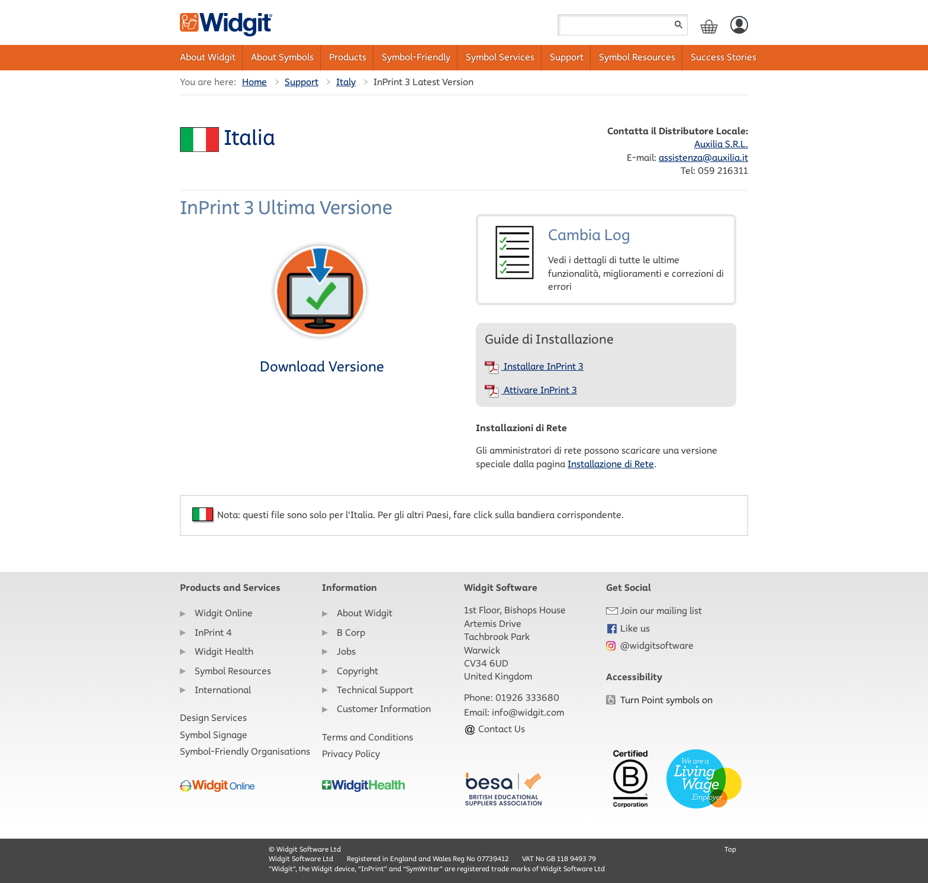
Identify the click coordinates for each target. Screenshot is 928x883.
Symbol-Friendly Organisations (245, 751)
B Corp (351, 632)
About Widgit (208, 57)
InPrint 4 (213, 632)
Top (730, 849)
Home (254, 82)
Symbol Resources (637, 57)
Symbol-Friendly (416, 57)
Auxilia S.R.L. (721, 144)
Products (347, 57)
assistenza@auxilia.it (703, 157)
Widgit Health (224, 651)
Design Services (213, 717)
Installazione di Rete (611, 464)
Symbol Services (500, 57)
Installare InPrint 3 (534, 366)
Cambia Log (606, 259)
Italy (346, 82)
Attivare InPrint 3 (531, 390)
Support (567, 57)
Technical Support (375, 690)
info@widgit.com (528, 712)
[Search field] (623, 24)
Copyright (357, 671)
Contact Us (494, 729)
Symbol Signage (213, 734)
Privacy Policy (351, 753)
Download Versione (322, 306)
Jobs (346, 651)
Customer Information (384, 708)
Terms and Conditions (367, 737)
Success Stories (723, 57)
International (223, 690)
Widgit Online (224, 613)
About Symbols (282, 57)
